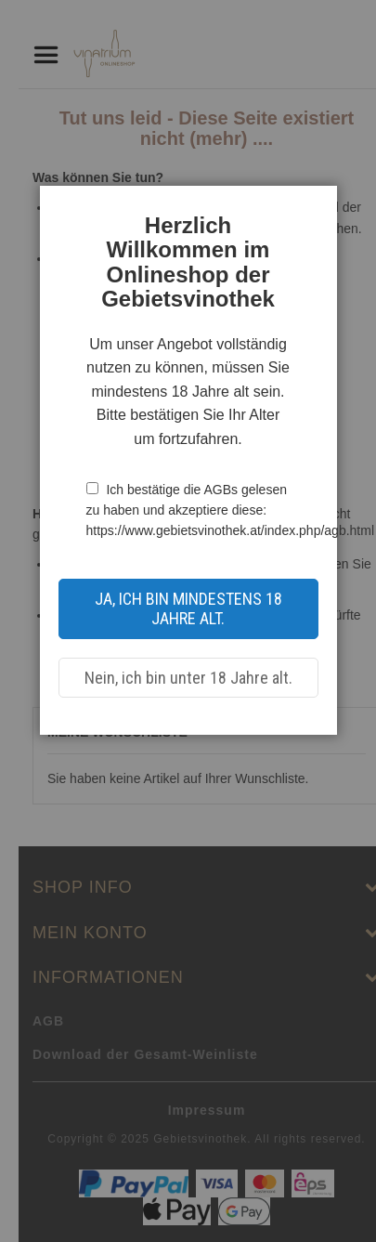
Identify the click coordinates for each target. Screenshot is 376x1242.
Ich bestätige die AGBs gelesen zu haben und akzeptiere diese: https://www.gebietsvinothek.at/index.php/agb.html (230, 510)
